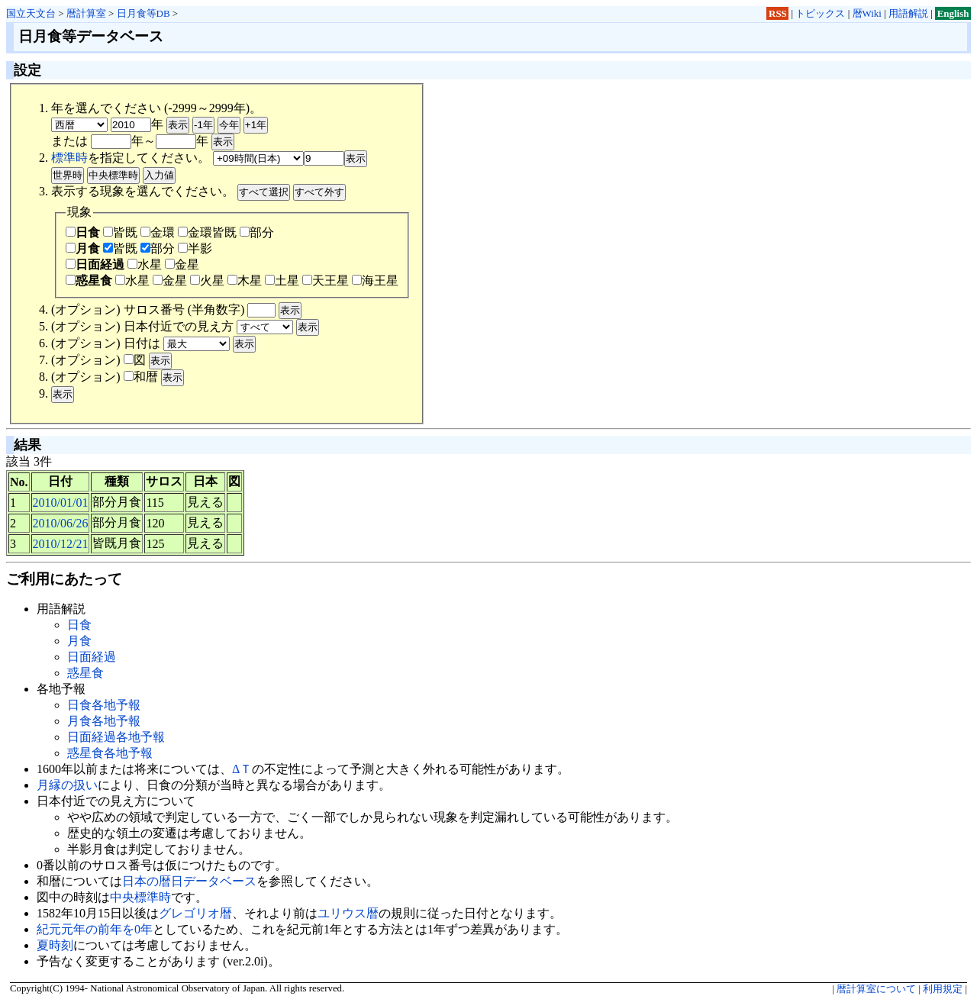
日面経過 (95, 264)
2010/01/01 (61, 502)
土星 (282, 280)
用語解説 (908, 13)
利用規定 (942, 989)
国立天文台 (31, 13)
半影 (195, 248)
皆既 (120, 232)
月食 (83, 248)
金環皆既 (207, 232)
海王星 (375, 280)
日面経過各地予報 (116, 736)
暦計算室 (86, 13)
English (953, 13)
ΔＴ (242, 768)
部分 (257, 232)
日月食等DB (143, 13)
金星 (182, 264)
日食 (83, 232)
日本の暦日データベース (189, 881)
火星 (207, 280)
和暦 (141, 376)
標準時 (69, 157)
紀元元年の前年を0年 (95, 929)
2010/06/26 (61, 523)
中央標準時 (140, 897)
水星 (144, 264)
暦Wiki (867, 13)
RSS (778, 13)
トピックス (820, 13)
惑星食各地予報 (110, 752)
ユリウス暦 (348, 913)
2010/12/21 (61, 543)
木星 (244, 280)
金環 (157, 232)
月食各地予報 (103, 720)
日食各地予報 (103, 704)
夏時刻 (55, 945)
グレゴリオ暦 (195, 913)
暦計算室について (876, 989)
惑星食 (89, 280)
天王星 (325, 280)
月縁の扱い (67, 784)
